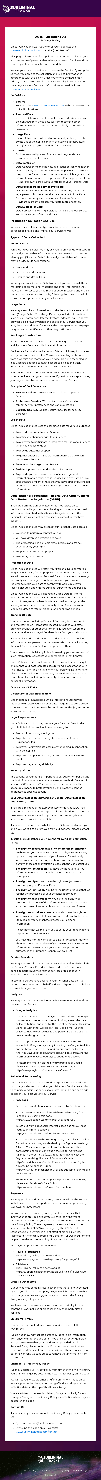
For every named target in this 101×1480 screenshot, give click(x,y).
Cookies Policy (29, 1470)
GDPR (16, 1470)
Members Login (80, 1470)
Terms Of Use (46, 1470)
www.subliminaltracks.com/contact (36, 1431)
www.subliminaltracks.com (26, 50)
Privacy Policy (63, 1470)
